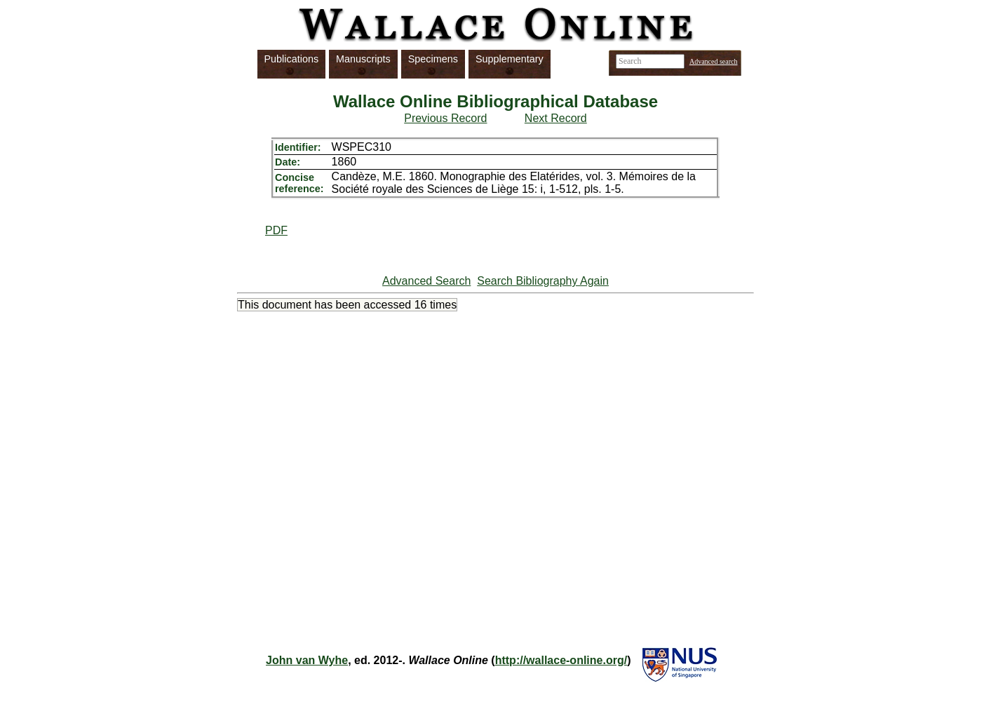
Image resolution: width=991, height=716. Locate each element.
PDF (276, 230)
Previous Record (445, 118)
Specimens (433, 59)
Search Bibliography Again (543, 281)
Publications (291, 59)
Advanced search (713, 61)
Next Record (556, 118)
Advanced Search (426, 281)
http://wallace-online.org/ (561, 660)
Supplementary (510, 59)
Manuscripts (363, 59)
